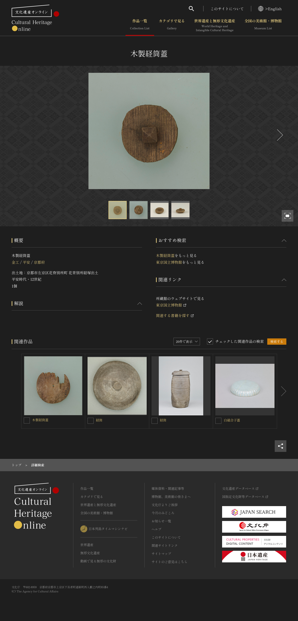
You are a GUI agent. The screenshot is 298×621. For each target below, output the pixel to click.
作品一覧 (139, 25)
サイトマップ (161, 553)
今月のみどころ (163, 513)
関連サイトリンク (165, 545)
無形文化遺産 (90, 553)
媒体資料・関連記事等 (168, 488)
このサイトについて (227, 8)
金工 (15, 262)
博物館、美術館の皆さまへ (171, 496)
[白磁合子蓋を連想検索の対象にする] (218, 421)
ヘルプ (156, 529)
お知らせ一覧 (161, 521)
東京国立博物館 (169, 262)
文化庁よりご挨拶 (165, 504)
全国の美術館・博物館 (263, 25)
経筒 (99, 420)
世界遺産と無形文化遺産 (214, 25)
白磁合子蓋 (232, 420)
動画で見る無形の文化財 (98, 561)
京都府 (39, 262)
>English (270, 8)
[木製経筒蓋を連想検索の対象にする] (27, 420)
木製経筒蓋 (165, 255)
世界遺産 (86, 544)
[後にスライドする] (279, 135)
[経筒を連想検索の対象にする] (91, 421)
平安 (26, 262)
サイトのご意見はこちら (169, 561)
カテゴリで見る (172, 25)
